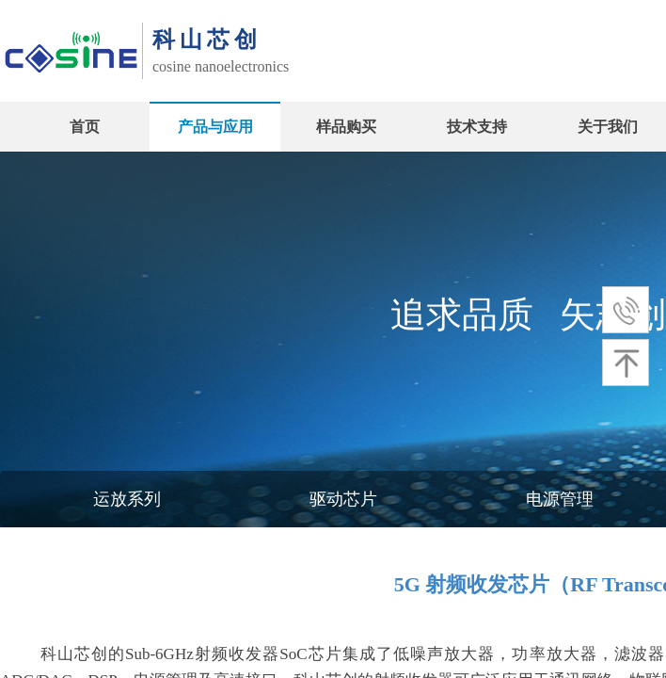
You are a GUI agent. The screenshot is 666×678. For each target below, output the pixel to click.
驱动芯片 (343, 499)
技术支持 (477, 127)
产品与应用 (215, 127)
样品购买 (346, 127)
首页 (85, 127)
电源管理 (560, 499)
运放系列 (127, 499)
